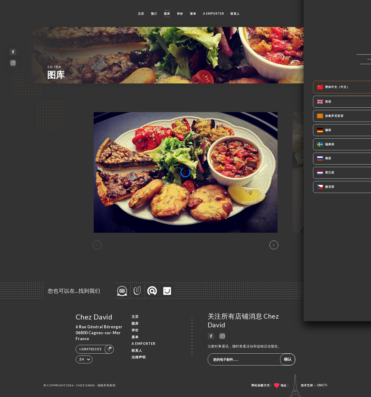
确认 (288, 359)
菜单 (193, 13)
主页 (141, 13)
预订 (154, 13)
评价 (180, 13)
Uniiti (322, 385)
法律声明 (139, 357)
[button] (273, 245)
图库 (167, 13)
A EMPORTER (213, 13)
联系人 (235, 13)
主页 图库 (54, 67)
